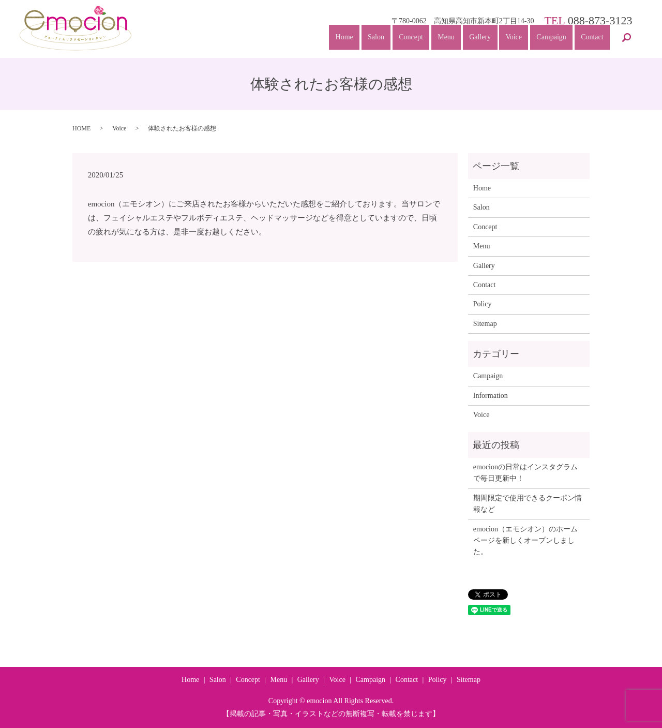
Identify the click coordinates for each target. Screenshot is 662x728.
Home (334, 39)
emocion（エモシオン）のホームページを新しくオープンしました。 (525, 540)
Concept (404, 39)
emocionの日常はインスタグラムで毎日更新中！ (525, 472)
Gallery (475, 39)
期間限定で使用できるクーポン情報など (527, 503)
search (626, 40)
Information (490, 395)
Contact (591, 39)
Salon (367, 39)
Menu (440, 39)
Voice (510, 39)
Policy (482, 304)
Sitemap (485, 324)
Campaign (550, 39)
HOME (81, 128)
